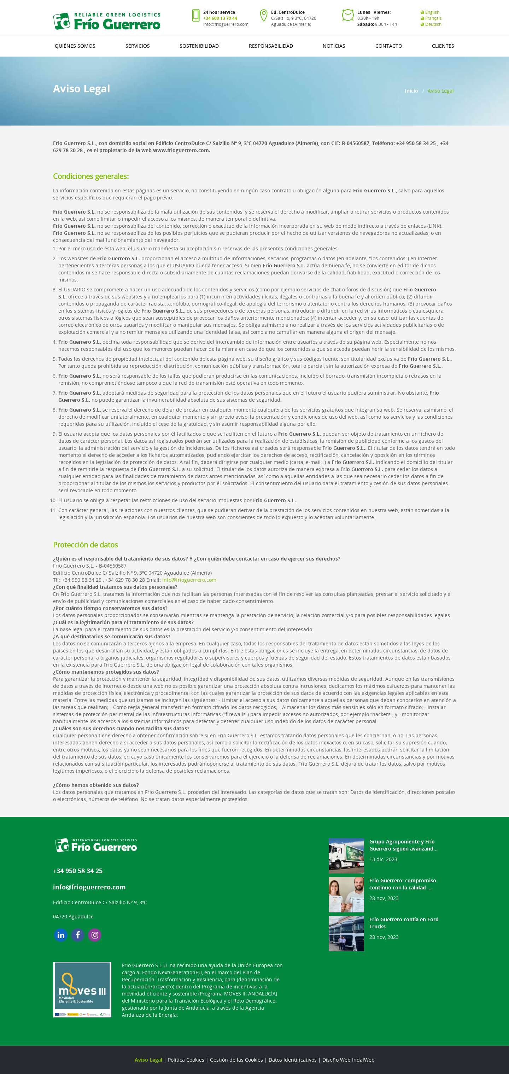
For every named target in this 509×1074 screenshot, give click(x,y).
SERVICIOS (137, 45)
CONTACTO (388, 45)
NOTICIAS (334, 45)
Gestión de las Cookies (236, 1059)
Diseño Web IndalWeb (348, 1059)
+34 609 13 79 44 (220, 18)
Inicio (411, 90)
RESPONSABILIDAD (271, 45)
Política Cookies (186, 1059)
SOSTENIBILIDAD (199, 45)
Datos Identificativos (293, 1059)
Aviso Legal (148, 1059)
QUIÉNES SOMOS (75, 45)
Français (431, 18)
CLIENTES (443, 45)
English (430, 12)
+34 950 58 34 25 (78, 870)
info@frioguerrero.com (225, 24)
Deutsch (431, 24)
